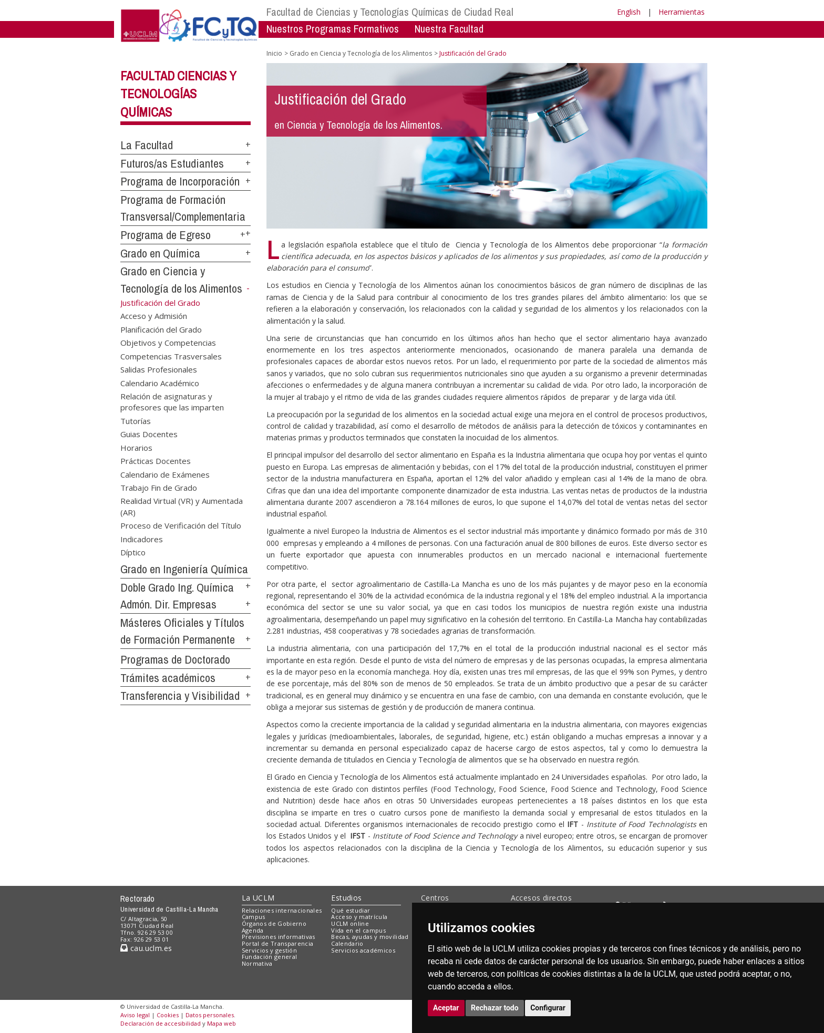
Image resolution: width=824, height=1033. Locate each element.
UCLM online (350, 923)
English (629, 12)
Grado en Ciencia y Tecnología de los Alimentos (361, 53)
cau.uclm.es (146, 948)
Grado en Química (160, 253)
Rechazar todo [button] (495, 1008)
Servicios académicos (363, 950)
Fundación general (269, 956)
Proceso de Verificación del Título (180, 525)
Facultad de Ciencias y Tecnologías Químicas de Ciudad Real (389, 12)
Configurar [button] (547, 1008)
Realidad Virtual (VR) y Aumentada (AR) (181, 506)
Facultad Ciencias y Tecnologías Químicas (178, 94)
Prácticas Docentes (155, 461)
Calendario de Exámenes (165, 474)
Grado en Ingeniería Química (184, 569)
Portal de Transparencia (278, 943)
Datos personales (210, 1015)
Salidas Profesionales (158, 369)
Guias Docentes (149, 434)
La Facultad (146, 145)
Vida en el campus (358, 930)
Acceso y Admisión (153, 316)
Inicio (274, 53)
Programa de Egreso (165, 235)
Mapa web (221, 1023)
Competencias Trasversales (171, 355)
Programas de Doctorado (175, 659)
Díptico (133, 552)
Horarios (136, 447)
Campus (253, 917)
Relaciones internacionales (282, 910)
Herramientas (681, 12)
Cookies (168, 1015)
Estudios (346, 898)
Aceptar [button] (446, 1008)
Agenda (253, 930)
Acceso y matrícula (359, 917)
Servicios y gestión (269, 950)
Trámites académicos (167, 678)
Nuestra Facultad (449, 29)
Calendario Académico (159, 382)
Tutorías (135, 420)
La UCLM (258, 898)
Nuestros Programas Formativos (332, 29)
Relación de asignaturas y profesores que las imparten (172, 401)
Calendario (347, 943)
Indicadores (141, 538)
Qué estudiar (350, 910)
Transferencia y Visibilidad (180, 696)
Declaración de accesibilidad (160, 1023)
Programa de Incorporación (180, 181)
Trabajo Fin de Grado (158, 487)
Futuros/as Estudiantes (172, 163)
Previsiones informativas (278, 937)
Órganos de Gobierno (274, 923)
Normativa (257, 963)
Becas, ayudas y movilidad (369, 937)
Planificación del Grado (161, 329)
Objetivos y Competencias (168, 342)
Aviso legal (135, 1015)
